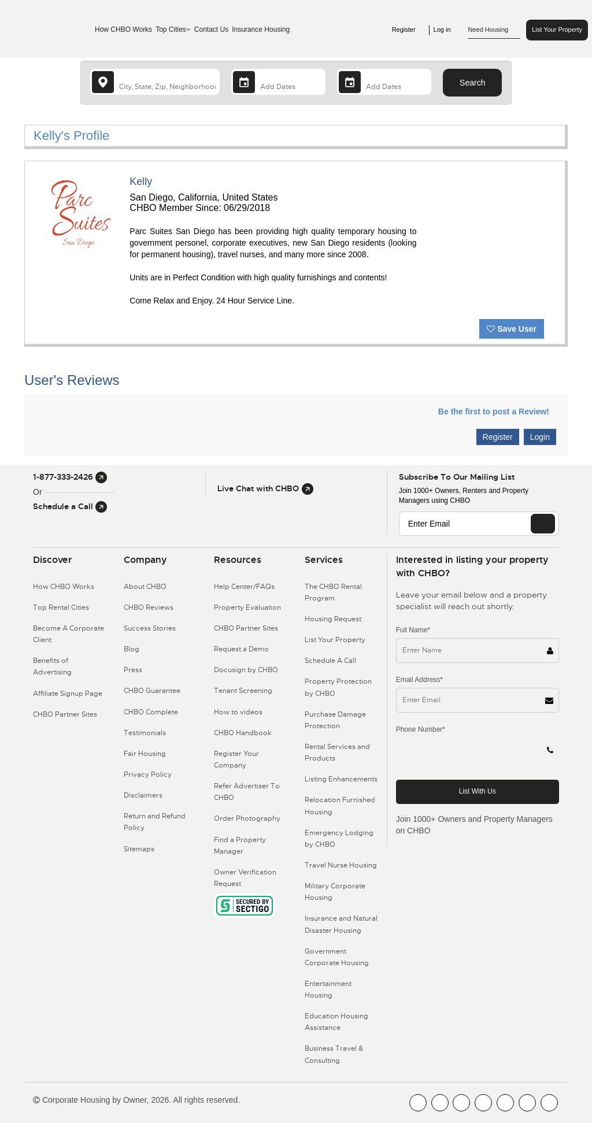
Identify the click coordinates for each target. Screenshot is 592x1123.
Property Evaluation (247, 607)
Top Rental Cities (61, 607)
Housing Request (333, 619)
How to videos (238, 712)
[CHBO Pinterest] (527, 1102)
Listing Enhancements (341, 779)
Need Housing (494, 30)
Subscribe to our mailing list (457, 477)
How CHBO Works (123, 29)
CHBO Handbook (243, 732)
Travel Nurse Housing (341, 865)
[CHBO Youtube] (440, 1102)
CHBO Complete (151, 712)
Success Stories (150, 628)
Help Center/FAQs (244, 586)
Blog (131, 649)
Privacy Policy (148, 774)
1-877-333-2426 (70, 477)
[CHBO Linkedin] (505, 1102)
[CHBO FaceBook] (418, 1102)
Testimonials (145, 732)
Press (133, 669)
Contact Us (211, 29)
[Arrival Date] (278, 82)
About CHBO (145, 586)
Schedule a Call (70, 506)
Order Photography (247, 818)
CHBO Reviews (148, 607)
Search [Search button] (472, 82)
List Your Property (557, 29)
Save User (511, 328)
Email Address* (419, 680)
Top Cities (173, 29)
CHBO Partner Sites (65, 714)
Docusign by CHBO (246, 669)
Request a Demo (241, 649)
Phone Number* (420, 729)
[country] (155, 82)
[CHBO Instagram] (483, 1102)
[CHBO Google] (549, 1102)
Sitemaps (139, 849)
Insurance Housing (261, 29)
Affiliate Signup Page (67, 693)
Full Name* (413, 630)
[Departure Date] (384, 82)
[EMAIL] (543, 523)
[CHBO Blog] (461, 1102)
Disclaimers (143, 795)
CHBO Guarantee (152, 690)
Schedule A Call (330, 660)
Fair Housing (145, 753)
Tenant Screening (243, 690)
